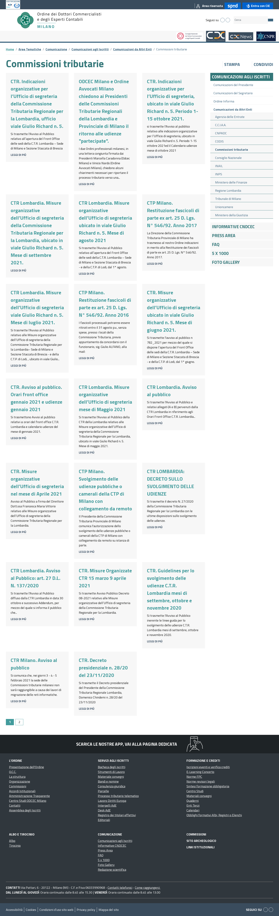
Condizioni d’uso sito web (56, 909)
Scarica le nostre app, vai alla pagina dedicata (126, 744)
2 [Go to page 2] (19, 722)
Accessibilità (14, 909)
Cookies (31, 909)
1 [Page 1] (10, 722)
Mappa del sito (109, 909)
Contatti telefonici (120, 887)
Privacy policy (86, 909)
